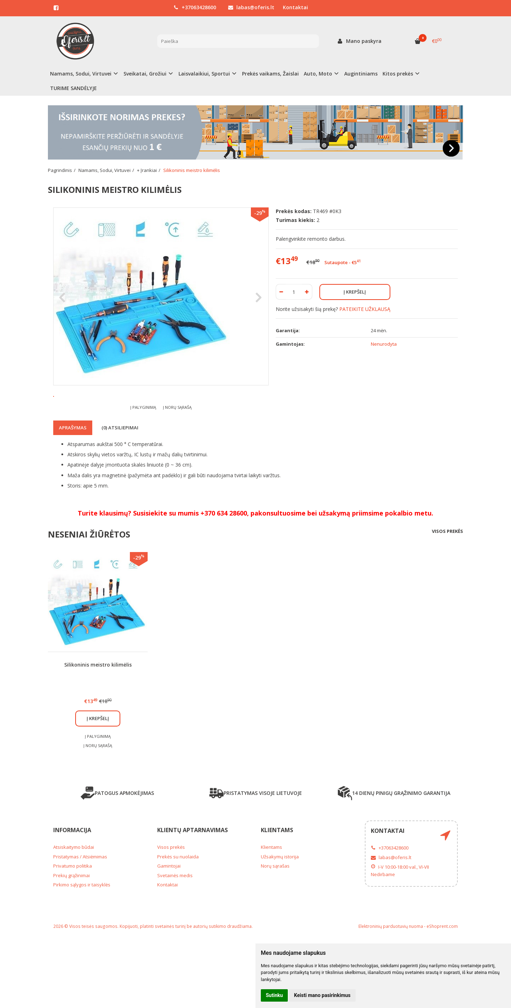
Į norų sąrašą (177, 448)
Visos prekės (447, 572)
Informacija (72, 871)
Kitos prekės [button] (398, 73)
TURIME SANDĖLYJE (73, 88)
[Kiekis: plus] (307, 292)
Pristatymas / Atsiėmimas (80, 897)
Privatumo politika (72, 907)
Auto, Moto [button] (318, 73)
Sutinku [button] (274, 995)
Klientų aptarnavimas (192, 871)
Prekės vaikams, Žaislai (270, 73)
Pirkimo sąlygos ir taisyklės (81, 926)
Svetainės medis (175, 916)
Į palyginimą (143, 448)
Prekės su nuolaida (178, 897)
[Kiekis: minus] (281, 292)
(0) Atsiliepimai (119, 469)
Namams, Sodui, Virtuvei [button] (80, 73)
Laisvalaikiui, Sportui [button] (204, 73)
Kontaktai (295, 7)
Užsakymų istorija (280, 897)
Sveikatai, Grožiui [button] (144, 73)
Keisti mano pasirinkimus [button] (322, 995)
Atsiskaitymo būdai (73, 888)
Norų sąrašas (275, 907)
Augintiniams (361, 73)
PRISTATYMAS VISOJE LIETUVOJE (255, 834)
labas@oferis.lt (251, 7)
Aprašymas (73, 469)
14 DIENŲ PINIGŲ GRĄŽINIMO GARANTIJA (394, 834)
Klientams (277, 871)
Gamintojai (169, 907)
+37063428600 (195, 7)
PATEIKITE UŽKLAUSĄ (364, 309)
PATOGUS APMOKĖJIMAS (117, 834)
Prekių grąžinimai (71, 916)
